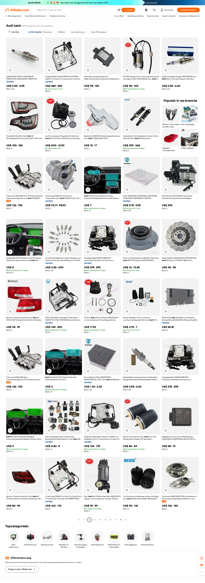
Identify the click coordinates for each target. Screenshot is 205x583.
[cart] (155, 10)
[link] (201, 558)
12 (121, 520)
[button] (118, 10)
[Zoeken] (128, 10)
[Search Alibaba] (76, 9)
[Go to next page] (126, 519)
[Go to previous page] (79, 519)
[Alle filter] (13, 32)
